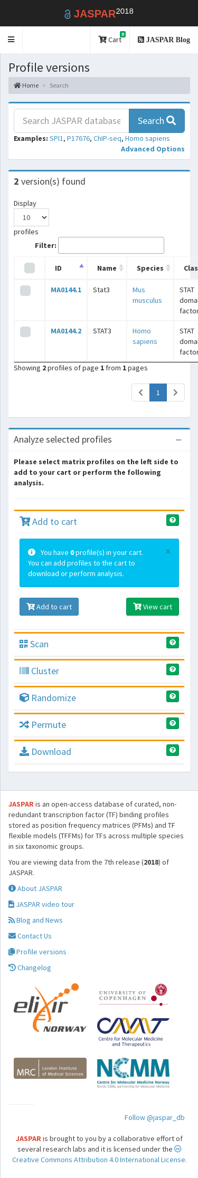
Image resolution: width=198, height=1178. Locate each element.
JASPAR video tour (41, 904)
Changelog (29, 967)
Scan (34, 644)
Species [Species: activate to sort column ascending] (150, 268)
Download (45, 751)
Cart (112, 37)
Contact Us (30, 936)
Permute (43, 725)
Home (26, 85)
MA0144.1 (66, 289)
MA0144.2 (66, 331)
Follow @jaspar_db (155, 1117)
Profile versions (37, 951)
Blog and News (35, 920)
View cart (152, 606)
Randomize (48, 698)
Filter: (99, 245)
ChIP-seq (107, 138)
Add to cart (48, 521)
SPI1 (56, 138)
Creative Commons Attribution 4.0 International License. (99, 1154)
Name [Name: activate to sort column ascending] (107, 268)
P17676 (78, 138)
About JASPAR (35, 888)
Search (157, 120)
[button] (11, 39)
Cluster (39, 671)
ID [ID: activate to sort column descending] (58, 268)
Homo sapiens (147, 138)
